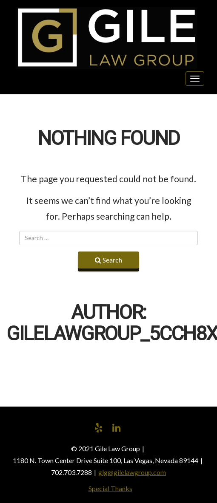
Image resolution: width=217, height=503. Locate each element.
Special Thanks (110, 488)
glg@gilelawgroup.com (132, 472)
